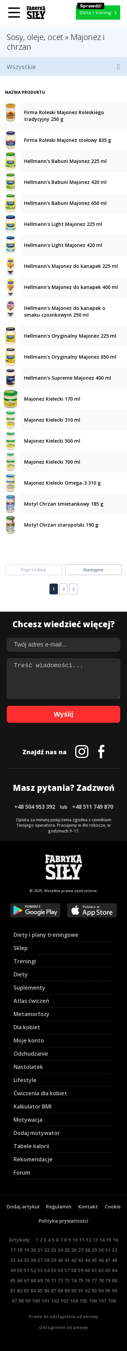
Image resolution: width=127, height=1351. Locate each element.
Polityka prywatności (63, 1221)
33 (13, 1260)
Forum (22, 1172)
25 (67, 1250)
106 (93, 1300)
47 (107, 1260)
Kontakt (88, 1206)
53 (40, 1270)
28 (87, 1250)
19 (26, 1250)
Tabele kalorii (31, 1146)
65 (13, 1280)
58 (74, 1270)
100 (36, 1300)
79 (107, 1280)
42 (74, 1260)
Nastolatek (28, 1067)
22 (46, 1250)
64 (114, 1270)
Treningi (25, 961)
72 (60, 1280)
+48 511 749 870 (92, 806)
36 (33, 1260)
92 (87, 1290)
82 (19, 1290)
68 (33, 1280)
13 (95, 1240)
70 (46, 1280)
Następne (93, 570)
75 (80, 1280)
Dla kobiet (27, 1027)
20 (33, 1250)
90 (74, 1290)
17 (13, 1250)
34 (19, 1260)
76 (87, 1280)
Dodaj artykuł (23, 1206)
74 (74, 1280)
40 (60, 1260)
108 (112, 1300)
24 (60, 1250)
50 (19, 1270)
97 (14, 1300)
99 (27, 1300)
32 (114, 1250)
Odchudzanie (31, 1053)
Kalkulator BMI (32, 1106)
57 (67, 1270)
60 (87, 1270)
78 (101, 1280)
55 (53, 1270)
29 (94, 1250)
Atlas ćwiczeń (31, 1001)
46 (101, 1260)
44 (87, 1260)
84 (33, 1290)
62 (101, 1270)
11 (81, 1240)
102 (55, 1300)
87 (53, 1290)
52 (33, 1270)
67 (26, 1280)
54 (46, 1270)
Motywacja (28, 1119)
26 (74, 1250)
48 (114, 1260)
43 (80, 1260)
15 (108, 1240)
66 (19, 1280)
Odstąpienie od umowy (63, 1327)
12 (88, 1240)
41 (67, 1260)
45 (94, 1260)
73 (67, 1280)
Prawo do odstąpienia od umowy (63, 1317)
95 (107, 1290)
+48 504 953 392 (34, 806)
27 (80, 1250)
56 (60, 1270)
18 (19, 1250)
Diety (21, 974)
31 (107, 1250)
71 (53, 1280)
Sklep (21, 948)
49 (13, 1270)
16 (115, 1240)
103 (64, 1300)
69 (40, 1280)
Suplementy (29, 987)
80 (114, 1280)
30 (101, 1250)
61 (94, 1270)
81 (13, 1290)
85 (40, 1290)
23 (53, 1250)
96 (114, 1290)
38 (46, 1260)
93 (94, 1290)
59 (80, 1270)
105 (83, 1300)
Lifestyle (25, 1080)
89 (67, 1290)
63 (107, 1270)
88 (60, 1290)
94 (101, 1290)
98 (21, 1300)
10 (75, 1240)
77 (94, 1280)
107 (102, 1300)
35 (26, 1260)
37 (40, 1260)
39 (53, 1260)
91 (80, 1290)
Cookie (113, 1206)
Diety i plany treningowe (46, 934)
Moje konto (29, 1040)
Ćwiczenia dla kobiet (40, 1093)
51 (26, 1270)
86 (46, 1290)
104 (74, 1300)
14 (102, 1240)
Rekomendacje (33, 1159)
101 (45, 1300)
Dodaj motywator (37, 1133)
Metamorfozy (31, 1014)
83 (26, 1290)
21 (40, 1250)
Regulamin (58, 1206)
